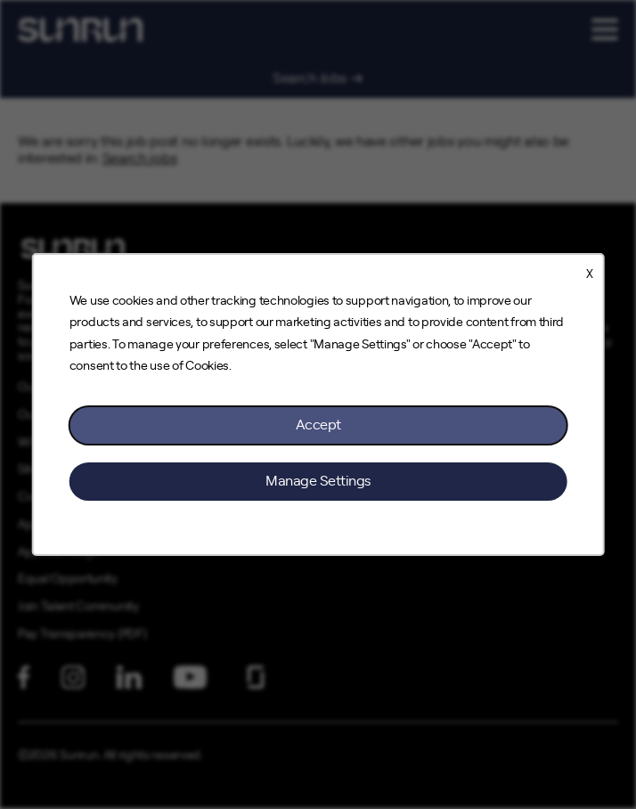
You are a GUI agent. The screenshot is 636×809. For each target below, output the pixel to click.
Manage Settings (318, 481)
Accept (318, 425)
